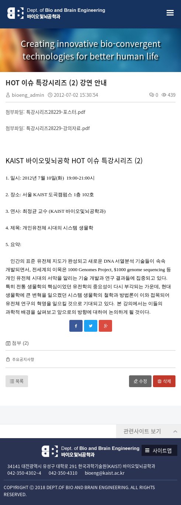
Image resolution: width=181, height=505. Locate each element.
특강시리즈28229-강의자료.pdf (58, 128)
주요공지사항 (23, 359)
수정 (140, 381)
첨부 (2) (20, 343)
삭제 (164, 381)
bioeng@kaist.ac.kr (105, 473)
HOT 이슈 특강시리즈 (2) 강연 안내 (56, 83)
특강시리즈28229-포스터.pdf (55, 111)
